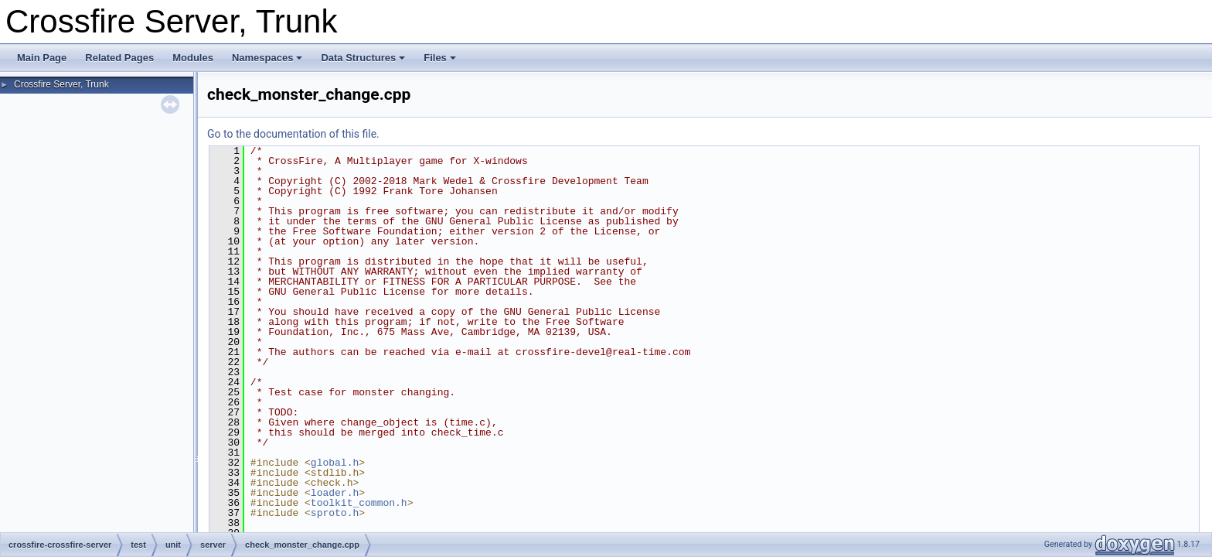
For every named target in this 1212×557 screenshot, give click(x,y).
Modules (192, 57)
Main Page (41, 57)
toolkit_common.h (359, 503)
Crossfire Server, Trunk (61, 84)
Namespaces (267, 57)
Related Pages (119, 57)
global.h (335, 463)
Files (440, 57)
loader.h (335, 493)
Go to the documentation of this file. (293, 134)
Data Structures (363, 57)
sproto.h (335, 513)
